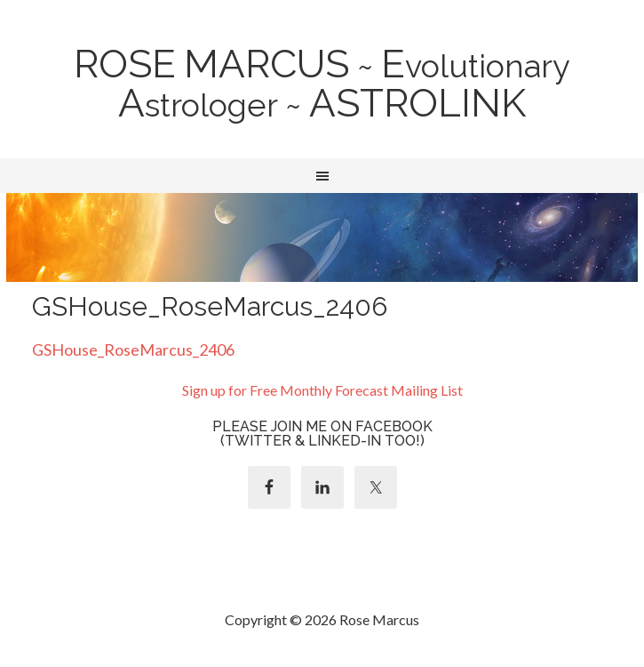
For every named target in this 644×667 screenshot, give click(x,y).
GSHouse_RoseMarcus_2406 (133, 349)
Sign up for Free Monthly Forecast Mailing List (322, 390)
